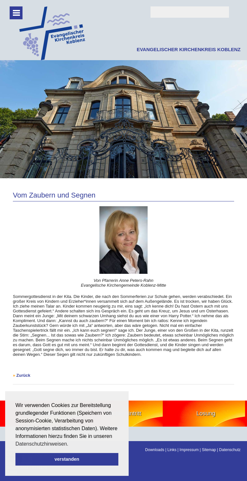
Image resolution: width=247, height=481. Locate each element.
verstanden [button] (67, 459)
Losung (205, 413)
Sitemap (209, 450)
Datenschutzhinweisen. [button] (42, 444)
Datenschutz (230, 450)
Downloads (154, 450)
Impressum (188, 450)
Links (172, 450)
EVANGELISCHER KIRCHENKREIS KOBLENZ (189, 49)
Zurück (23, 375)
